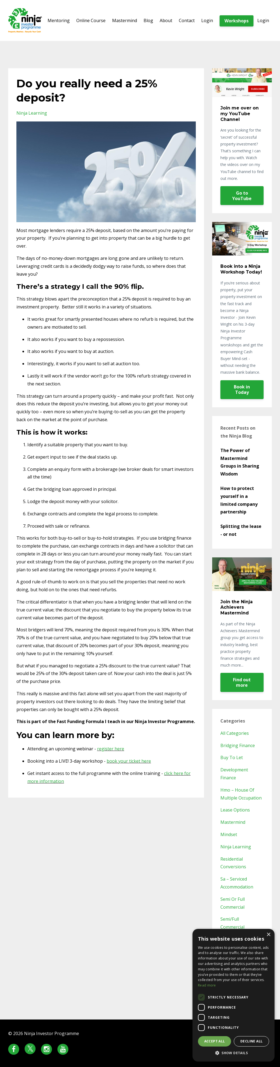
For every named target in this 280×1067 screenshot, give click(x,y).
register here (110, 749)
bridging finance (237, 745)
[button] (233, 1053)
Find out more (242, 682)
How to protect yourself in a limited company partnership (239, 500)
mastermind (232, 822)
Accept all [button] (214, 1041)
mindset (228, 834)
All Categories (234, 733)
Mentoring (59, 20)
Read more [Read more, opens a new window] (207, 985)
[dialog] (233, 995)
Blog (148, 20)
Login (207, 20)
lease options (235, 810)
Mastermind (124, 20)
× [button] (268, 935)
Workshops (236, 21)
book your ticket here (129, 761)
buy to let (231, 757)
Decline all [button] (251, 1041)
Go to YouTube (242, 195)
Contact (187, 20)
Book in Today (242, 389)
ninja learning (31, 113)
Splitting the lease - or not (240, 530)
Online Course (91, 20)
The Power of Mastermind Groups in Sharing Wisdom (239, 462)
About (166, 20)
